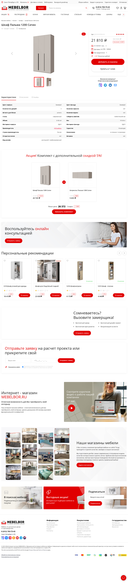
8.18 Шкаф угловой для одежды (15, 287)
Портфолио (50, 527)
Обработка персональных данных (10, 555)
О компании (51, 523)
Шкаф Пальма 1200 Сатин (42, 191)
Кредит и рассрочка (96, 2)
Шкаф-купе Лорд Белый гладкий (47, 287)
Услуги (49, 529)
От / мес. (99, 46)
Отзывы (35, 97)
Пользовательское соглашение (10, 557)
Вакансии (115, 527)
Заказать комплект (64, 212)
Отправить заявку (13, 241)
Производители (52, 525)
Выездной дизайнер (61, 2)
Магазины (24, 2)
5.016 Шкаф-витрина (74, 287)
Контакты (50, 531)
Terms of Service (43, 550)
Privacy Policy (32, 550)
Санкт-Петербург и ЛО (11, 2)
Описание (23, 97)
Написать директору (84, 537)
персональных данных (45, 368)
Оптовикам (123, 2)
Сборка (79, 533)
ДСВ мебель (57, 128)
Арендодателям (117, 525)
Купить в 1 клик (107, 69)
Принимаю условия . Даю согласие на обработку (38, 367)
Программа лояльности (85, 525)
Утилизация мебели (84, 523)
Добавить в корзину (107, 62)
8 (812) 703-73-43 (102, 7)
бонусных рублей (102, 56)
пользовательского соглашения (44, 366)
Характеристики (8, 97)
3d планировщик (83, 527)
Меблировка (48, 2)
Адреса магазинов (85, 465)
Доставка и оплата (36, 2)
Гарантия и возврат (111, 2)
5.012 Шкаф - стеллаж (105, 287)
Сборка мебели (83, 2)
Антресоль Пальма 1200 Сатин (80, 191)
